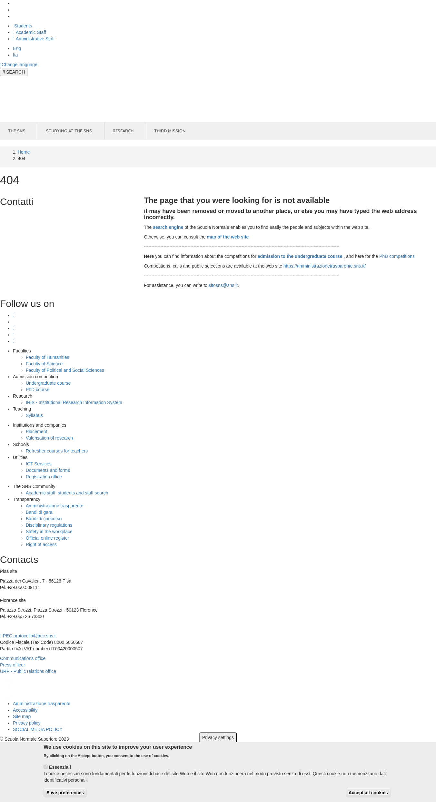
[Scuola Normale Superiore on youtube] (14, 341)
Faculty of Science (44, 363)
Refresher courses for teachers (57, 450)
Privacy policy (27, 723)
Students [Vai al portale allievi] (22, 25)
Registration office (44, 476)
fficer (20, 664)
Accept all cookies (368, 796)
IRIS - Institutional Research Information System (74, 402)
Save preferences (65, 796)
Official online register (47, 538)
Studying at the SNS (69, 130)
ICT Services (39, 463)
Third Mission (170, 130)
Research (123, 130)
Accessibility (25, 710)
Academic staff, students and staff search (67, 492)
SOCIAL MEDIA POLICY (38, 729)
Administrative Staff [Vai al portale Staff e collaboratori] (33, 38)
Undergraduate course (48, 383)
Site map (22, 716)
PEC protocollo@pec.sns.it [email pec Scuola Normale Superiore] (28, 635)
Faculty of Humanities (47, 357)
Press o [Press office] (7, 664)
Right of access (41, 544)
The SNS (16, 130)
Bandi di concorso (44, 518)
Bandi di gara (39, 512)
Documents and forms (48, 470)
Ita (15, 54)
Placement (36, 431)
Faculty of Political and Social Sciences (65, 370)
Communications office (22, 658)
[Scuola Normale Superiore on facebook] (14, 334)
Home (24, 152)
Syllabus (34, 415)
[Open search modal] (13, 72)
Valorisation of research (49, 438)
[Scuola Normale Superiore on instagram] (14, 315)
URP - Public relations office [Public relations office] (28, 671)
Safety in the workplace (49, 531)
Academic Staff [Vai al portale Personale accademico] (29, 32)
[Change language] (18, 64)
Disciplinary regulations (49, 525)
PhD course (37, 389)
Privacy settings (218, 741)
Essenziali (60, 770)
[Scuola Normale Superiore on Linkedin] (14, 328)
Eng (17, 48)
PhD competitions (397, 256)
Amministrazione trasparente (54, 505)
